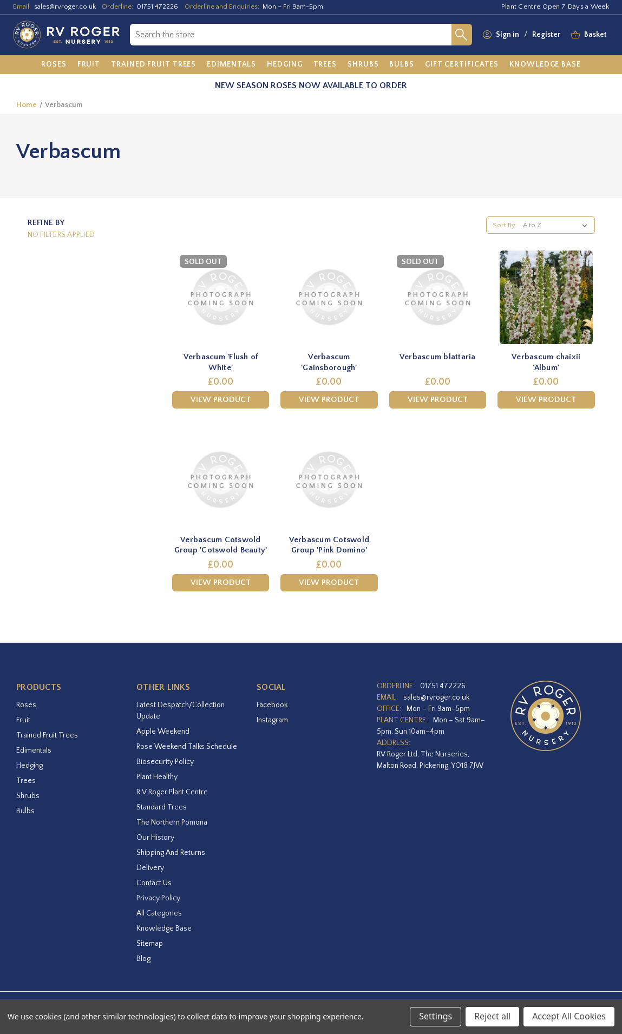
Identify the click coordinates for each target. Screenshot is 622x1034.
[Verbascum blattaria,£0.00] (437, 297)
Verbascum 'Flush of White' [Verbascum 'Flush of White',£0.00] (221, 362)
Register (546, 34)
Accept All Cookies (569, 1016)
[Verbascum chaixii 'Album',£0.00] (546, 297)
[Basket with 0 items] (595, 35)
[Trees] (325, 65)
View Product (221, 399)
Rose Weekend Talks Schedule (186, 746)
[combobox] (291, 34)
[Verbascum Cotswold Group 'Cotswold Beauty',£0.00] (220, 479)
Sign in (507, 34)
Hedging (29, 765)
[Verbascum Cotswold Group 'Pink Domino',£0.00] (329, 479)
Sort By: (505, 225)
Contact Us (154, 883)
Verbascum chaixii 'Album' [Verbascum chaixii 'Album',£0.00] (546, 362)
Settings (435, 1016)
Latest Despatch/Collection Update (180, 711)
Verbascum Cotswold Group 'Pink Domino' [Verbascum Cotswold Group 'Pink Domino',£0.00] (329, 545)
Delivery (150, 868)
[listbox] (557, 225)
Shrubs (28, 796)
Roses (26, 705)
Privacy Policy (158, 898)
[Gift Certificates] (462, 65)
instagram (272, 720)
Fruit (23, 720)
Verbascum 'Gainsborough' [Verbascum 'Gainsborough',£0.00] (329, 362)
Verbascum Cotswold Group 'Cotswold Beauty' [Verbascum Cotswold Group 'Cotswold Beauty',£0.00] (220, 545)
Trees (26, 780)
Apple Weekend (162, 731)
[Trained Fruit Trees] (153, 65)
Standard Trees (161, 807)
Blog (143, 958)
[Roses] (54, 65)
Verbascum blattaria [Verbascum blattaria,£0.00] (438, 356)
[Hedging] (284, 65)
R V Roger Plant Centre (172, 792)
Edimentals (33, 750)
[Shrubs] (363, 65)
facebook (272, 705)
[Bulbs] (402, 65)
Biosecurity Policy (165, 762)
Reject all (492, 1016)
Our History (155, 837)
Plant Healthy (157, 777)
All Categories (159, 913)
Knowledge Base (164, 928)
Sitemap (149, 943)
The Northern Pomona (171, 822)
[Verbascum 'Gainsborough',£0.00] (329, 297)
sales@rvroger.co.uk (65, 6)
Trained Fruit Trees (47, 735)
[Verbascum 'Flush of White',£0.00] (220, 297)
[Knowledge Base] (545, 65)
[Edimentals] (231, 65)
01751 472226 (157, 6)
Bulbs (25, 811)
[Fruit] (89, 65)
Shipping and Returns (170, 852)
